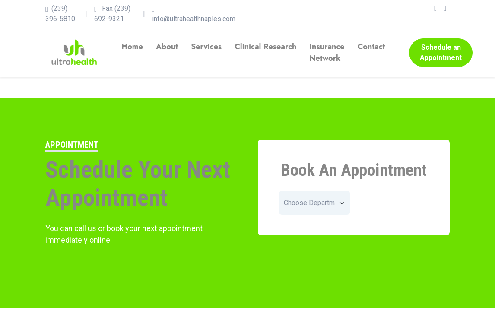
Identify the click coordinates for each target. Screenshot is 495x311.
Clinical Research (265, 46)
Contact (371, 46)
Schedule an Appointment (441, 52)
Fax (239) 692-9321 (112, 13)
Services (206, 46)
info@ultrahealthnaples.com (193, 13)
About (167, 46)
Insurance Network (326, 52)
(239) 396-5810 (60, 13)
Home (132, 46)
